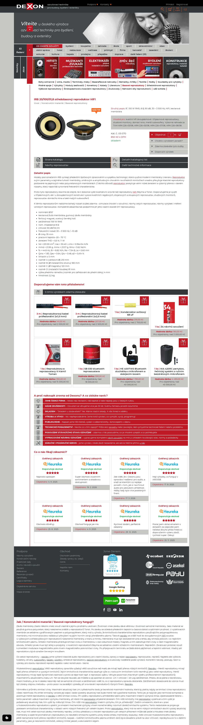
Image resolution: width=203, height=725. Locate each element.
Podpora (91, 4)
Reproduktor (178, 177)
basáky (50, 660)
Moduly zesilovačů (74, 85)
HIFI (164, 635)
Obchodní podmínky (70, 555)
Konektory (92, 85)
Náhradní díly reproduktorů (136, 89)
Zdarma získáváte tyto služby (169, 146)
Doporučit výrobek (164, 152)
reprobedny (131, 657)
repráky (123, 635)
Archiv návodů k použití (28, 565)
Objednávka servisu (26, 586)
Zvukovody (114, 89)
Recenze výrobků (25, 574)
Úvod (36, 103)
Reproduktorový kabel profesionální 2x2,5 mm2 (92, 315)
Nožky (152, 82)
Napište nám (66, 567)
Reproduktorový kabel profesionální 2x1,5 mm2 (53, 315)
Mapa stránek (23, 592)
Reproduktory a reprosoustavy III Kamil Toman (52, 371)
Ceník (62, 562)
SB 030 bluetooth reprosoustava (91, 370)
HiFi (135, 192)
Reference (22, 571)
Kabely (103, 85)
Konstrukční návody (26, 558)
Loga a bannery (24, 581)
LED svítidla (159, 89)
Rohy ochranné (46, 82)
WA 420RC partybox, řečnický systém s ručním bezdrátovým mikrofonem (169, 371)
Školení (20, 568)
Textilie (142, 82)
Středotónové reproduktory (161, 85)
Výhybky (58, 85)
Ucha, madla (63, 82)
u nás (142, 443)
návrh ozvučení (115, 437)
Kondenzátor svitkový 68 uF (130, 313)
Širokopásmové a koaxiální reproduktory (85, 89)
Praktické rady (24, 562)
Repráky (152, 668)
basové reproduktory (97, 660)
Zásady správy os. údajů (71, 558)
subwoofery (40, 660)
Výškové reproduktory (49, 89)
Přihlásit (170, 4)
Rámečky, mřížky (128, 82)
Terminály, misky (81, 82)
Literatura (115, 85)
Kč (177, 9)
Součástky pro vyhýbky (170, 82)
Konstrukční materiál (53, 103)
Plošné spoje (44, 85)
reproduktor (119, 183)
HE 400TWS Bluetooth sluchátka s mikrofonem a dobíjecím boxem (130, 371)
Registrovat (182, 4)
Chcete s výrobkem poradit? (169, 141)
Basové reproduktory (133, 85)
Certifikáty (22, 577)
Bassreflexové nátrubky (104, 82)
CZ (185, 9)
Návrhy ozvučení (25, 555)
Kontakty (104, 4)
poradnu (113, 427)
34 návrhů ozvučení (169, 326)
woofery (58, 660)
